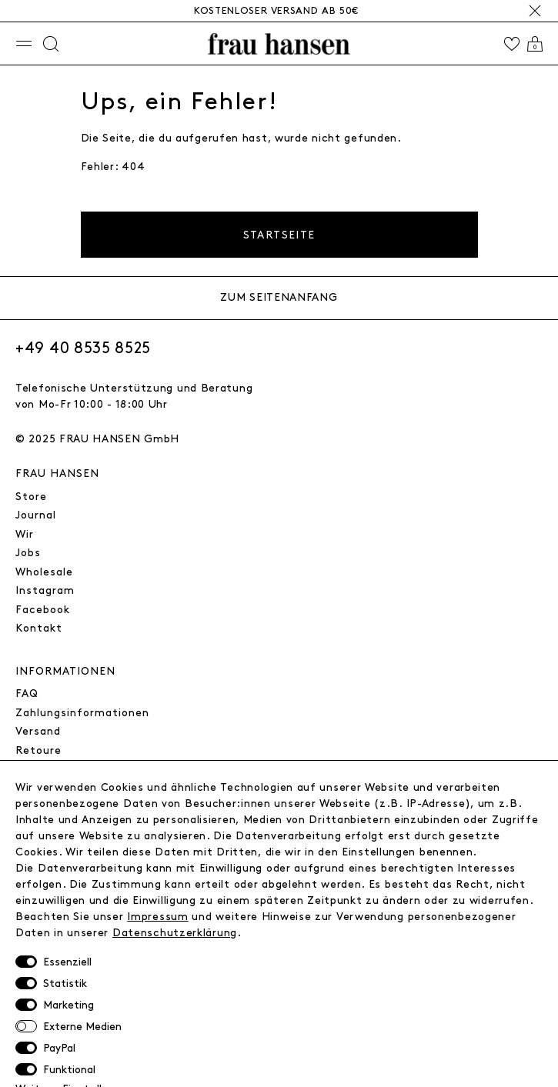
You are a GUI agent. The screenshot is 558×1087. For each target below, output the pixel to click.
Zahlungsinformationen (82, 713)
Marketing (68, 1005)
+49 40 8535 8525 (83, 348)
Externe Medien (82, 1027)
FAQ (26, 694)
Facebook (42, 610)
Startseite (279, 235)
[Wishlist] (511, 43)
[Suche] (50, 43)
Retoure (38, 750)
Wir (24, 534)
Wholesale (44, 572)
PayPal (59, 1048)
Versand (38, 731)
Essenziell (67, 962)
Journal (35, 515)
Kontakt (38, 628)
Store (31, 497)
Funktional (69, 1070)
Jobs (28, 553)
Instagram (45, 590)
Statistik (65, 984)
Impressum (157, 917)
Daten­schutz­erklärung (174, 933)
